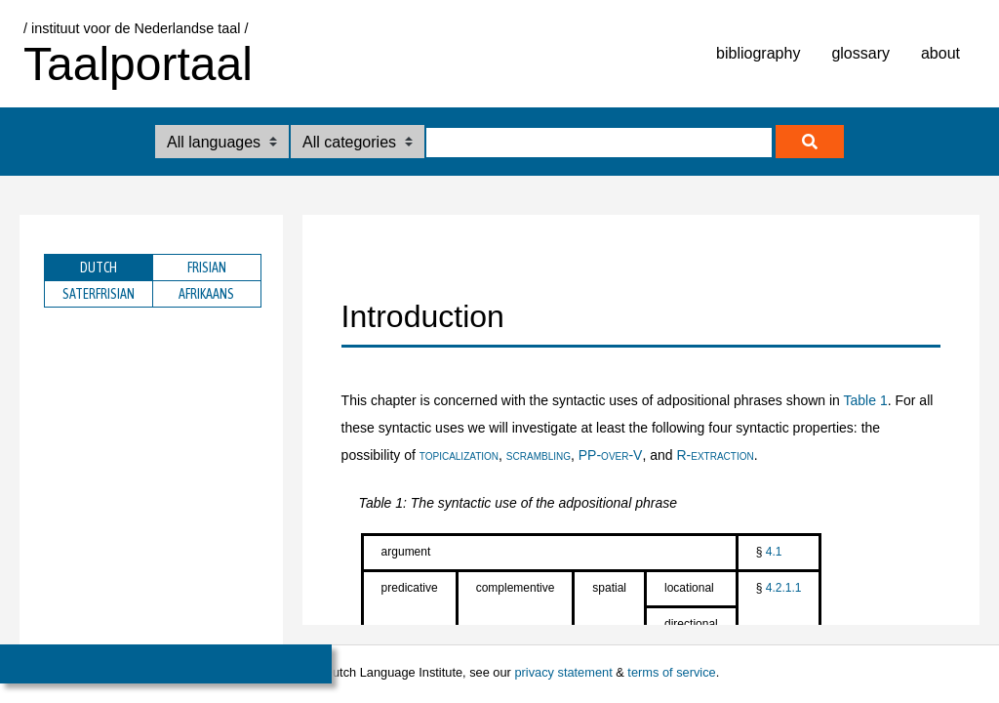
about (940, 53)
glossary (860, 53)
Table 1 (866, 400)
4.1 (774, 551)
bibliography (758, 53)
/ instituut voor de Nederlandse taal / (135, 28)
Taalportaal (138, 64)
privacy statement (563, 672)
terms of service (671, 672)
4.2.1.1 (784, 588)
